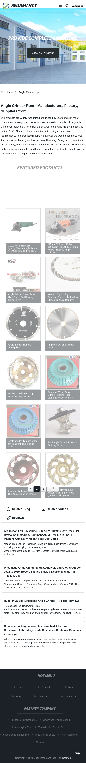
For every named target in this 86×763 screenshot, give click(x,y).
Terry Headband (68, 734)
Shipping (39, 742)
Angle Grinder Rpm (29, 92)
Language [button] (77, 6)
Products (47, 687)
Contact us (71, 696)
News (72, 687)
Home (9, 92)
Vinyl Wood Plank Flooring (55, 720)
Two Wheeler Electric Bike (51, 727)
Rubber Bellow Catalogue (23, 720)
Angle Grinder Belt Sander (30, 126)
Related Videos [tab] (55, 509)
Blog (18, 696)
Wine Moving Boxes (44, 734)
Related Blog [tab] (18, 509)
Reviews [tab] (15, 518)
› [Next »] (56, 488)
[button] (60, 6)
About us (43, 696)
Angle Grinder (67, 122)
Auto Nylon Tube (23, 727)
